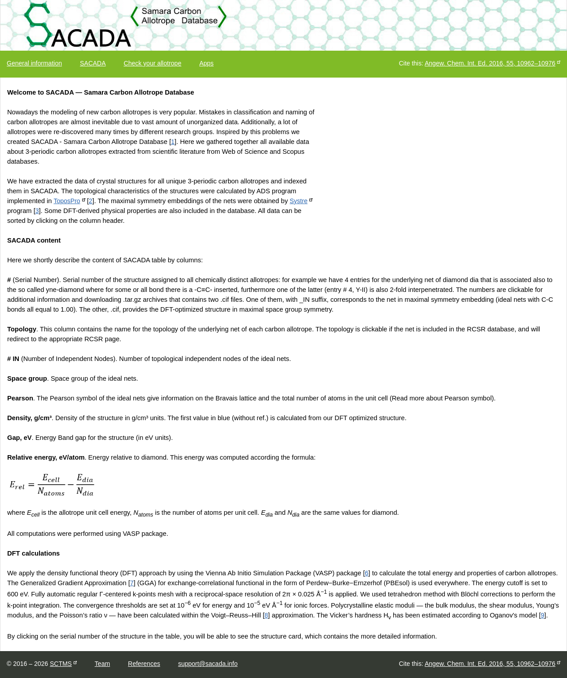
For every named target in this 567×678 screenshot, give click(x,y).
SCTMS (61, 663)
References (144, 663)
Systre (299, 200)
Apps (206, 63)
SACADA (93, 63)
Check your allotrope (152, 63)
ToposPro (66, 200)
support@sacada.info (208, 663)
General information (34, 63)
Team (102, 663)
